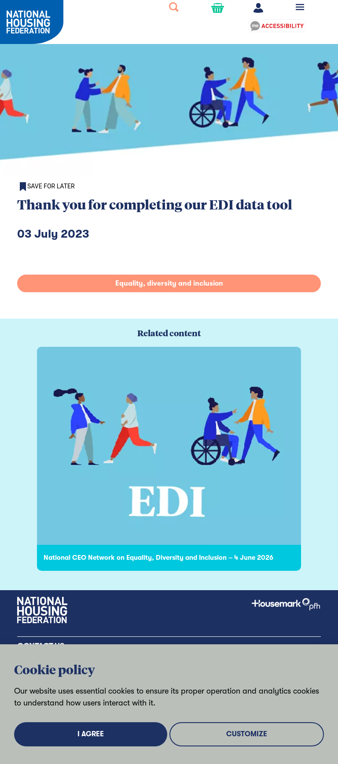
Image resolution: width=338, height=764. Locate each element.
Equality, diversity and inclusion (169, 283)
